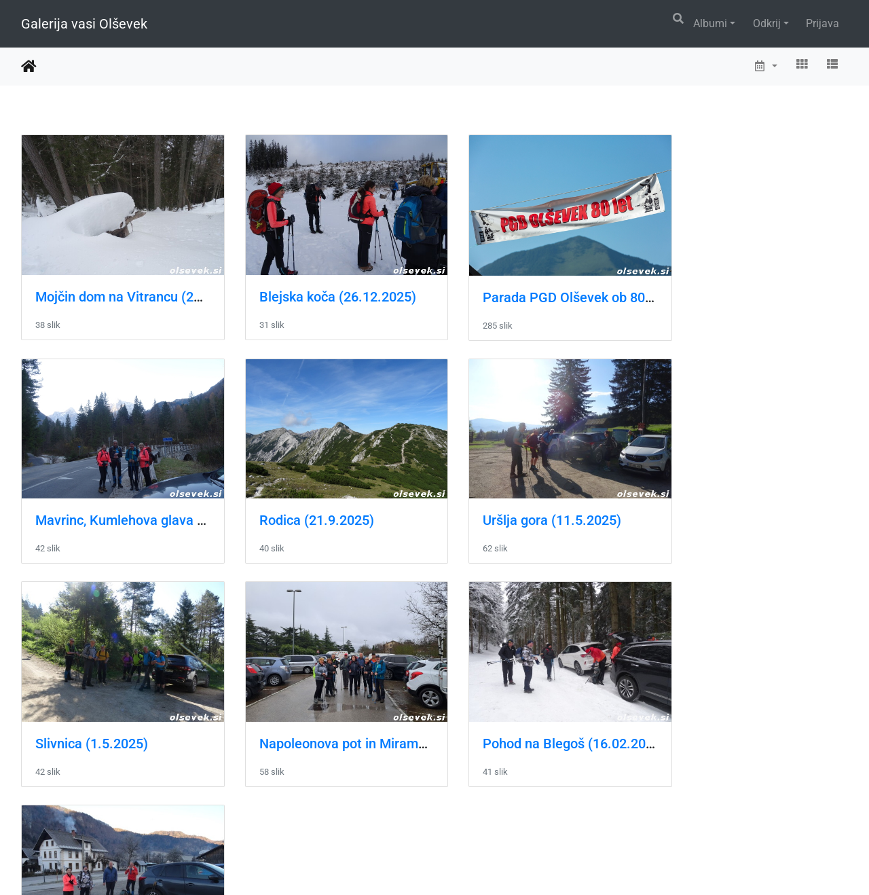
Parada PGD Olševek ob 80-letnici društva (585, 288)
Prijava (822, 23)
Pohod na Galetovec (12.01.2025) (348, 718)
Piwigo (461, 866)
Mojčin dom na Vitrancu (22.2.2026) (143, 288)
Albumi (710, 23)
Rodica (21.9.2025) (92, 504)
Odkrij (767, 23)
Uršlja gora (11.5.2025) (316, 504)
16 (482, 813)
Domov (29, 66)
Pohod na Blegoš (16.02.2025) (126, 718)
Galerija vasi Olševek (84, 24)
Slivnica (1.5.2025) (515, 504)
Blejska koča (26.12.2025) (325, 288)
